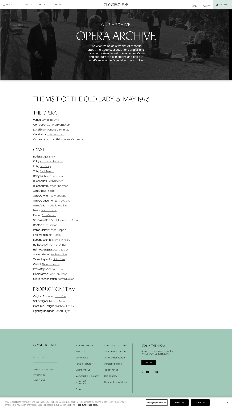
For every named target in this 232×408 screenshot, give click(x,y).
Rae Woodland (57, 195)
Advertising (39, 379)
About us (80, 352)
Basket (206, 6)
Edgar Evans (48, 156)
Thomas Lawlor (50, 264)
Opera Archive (83, 370)
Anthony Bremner (55, 244)
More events (82, 358)
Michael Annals (57, 301)
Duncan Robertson (51, 161)
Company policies (113, 364)
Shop (78, 389)
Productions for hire (43, 369)
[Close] (227, 402)
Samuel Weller (60, 269)
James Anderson (58, 185)
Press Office (39, 374)
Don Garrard (49, 215)
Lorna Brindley (61, 239)
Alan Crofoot (49, 210)
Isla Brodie (55, 234)
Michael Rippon (57, 230)
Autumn (43, 4)
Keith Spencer (56, 181)
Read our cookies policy (87, 405)
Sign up (149, 362)
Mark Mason (47, 171)
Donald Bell (49, 190)
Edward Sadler (59, 249)
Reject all (179, 402)
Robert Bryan (62, 310)
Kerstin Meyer (66, 278)
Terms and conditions (114, 358)
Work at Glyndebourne (115, 346)
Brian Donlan (49, 225)
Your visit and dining (85, 346)
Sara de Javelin (63, 200)
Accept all (200, 402)
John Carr (59, 259)
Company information (115, 352)
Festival (29, 4)
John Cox (60, 296)
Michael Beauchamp (52, 176)
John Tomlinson (58, 274)
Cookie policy (110, 376)
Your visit (58, 4)
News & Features (84, 364)
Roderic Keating (57, 205)
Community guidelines (115, 382)
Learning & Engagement (82, 382)
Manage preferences (156, 402)
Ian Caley (45, 166)
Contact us (38, 357)
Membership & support (87, 376)
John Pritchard (55, 134)
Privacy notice (111, 370)
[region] (116, 402)
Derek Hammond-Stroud (64, 220)
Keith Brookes (59, 254)
